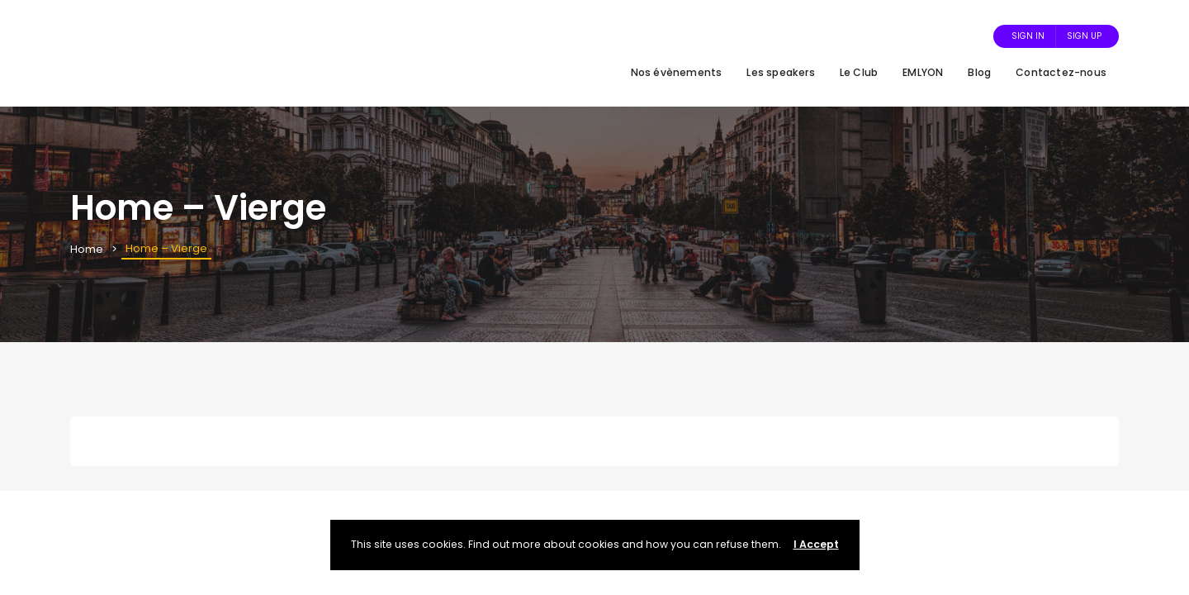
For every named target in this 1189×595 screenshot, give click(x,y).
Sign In (1028, 36)
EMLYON (922, 72)
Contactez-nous (1061, 72)
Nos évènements (676, 72)
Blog (979, 72)
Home (86, 249)
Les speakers (780, 72)
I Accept (816, 544)
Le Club (859, 72)
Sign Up (1084, 36)
